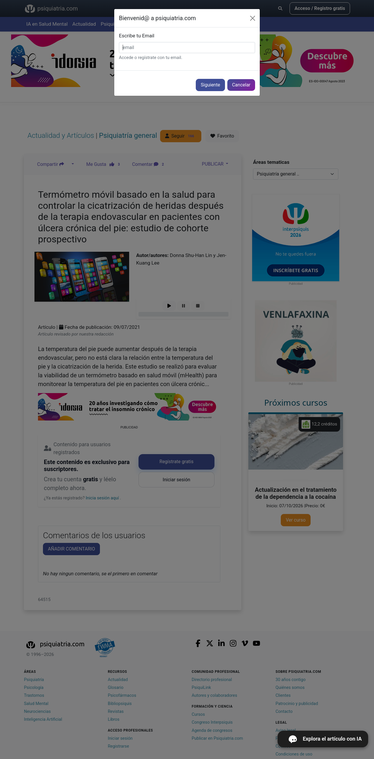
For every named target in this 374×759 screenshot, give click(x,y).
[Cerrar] (252, 18)
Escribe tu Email (136, 36)
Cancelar (241, 85)
